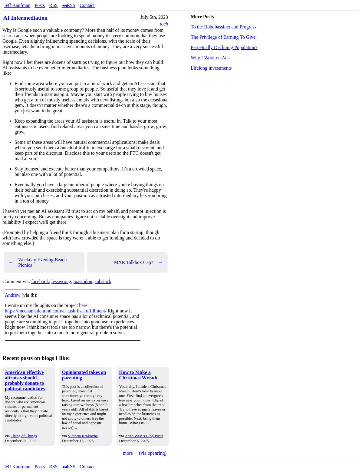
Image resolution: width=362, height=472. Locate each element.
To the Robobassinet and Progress (223, 26)
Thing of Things (24, 436)
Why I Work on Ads (210, 57)
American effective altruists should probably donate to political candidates (25, 380)
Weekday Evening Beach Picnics (37, 262)
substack (103, 281)
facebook (40, 281)
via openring (152, 453)
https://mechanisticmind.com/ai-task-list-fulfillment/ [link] (56, 310)
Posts (40, 5)
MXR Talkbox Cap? (138, 262)
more (128, 453)
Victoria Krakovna (83, 436)
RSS (53, 5)
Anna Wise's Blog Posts (144, 436)
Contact (87, 5)
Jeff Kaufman (17, 5)
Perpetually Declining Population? (224, 47)
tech (164, 23)
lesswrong (61, 281)
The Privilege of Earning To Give (223, 37)
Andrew (13, 295)
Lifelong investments (211, 68)
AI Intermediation (25, 18)
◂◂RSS (68, 5)
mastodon (83, 281)
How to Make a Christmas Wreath (138, 375)
